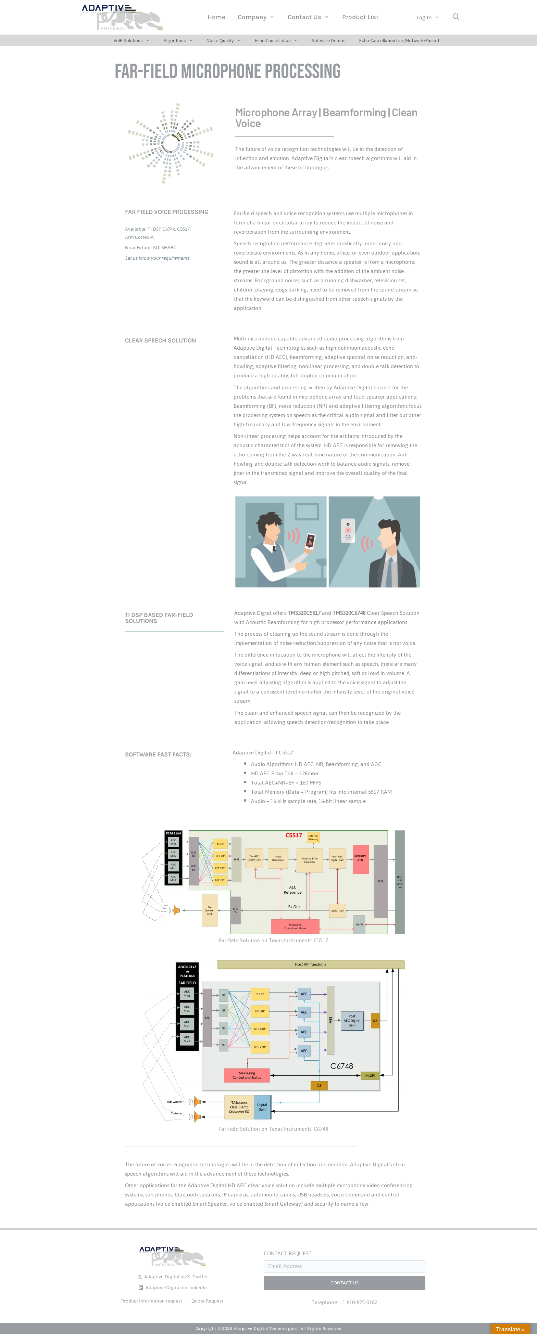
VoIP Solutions (135, 40)
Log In (431, 17)
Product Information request (151, 1301)
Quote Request (207, 1301)
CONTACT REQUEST (288, 1254)
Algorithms (182, 40)
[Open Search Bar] (456, 17)
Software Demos (329, 40)
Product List (360, 17)
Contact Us (312, 17)
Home (216, 17)
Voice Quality (227, 40)
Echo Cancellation (280, 40)
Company (259, 17)
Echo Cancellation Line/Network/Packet (399, 40)
